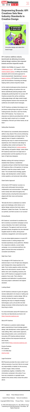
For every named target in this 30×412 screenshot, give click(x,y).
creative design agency (8, 71)
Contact (27, 401)
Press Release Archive (17, 395)
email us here (5, 353)
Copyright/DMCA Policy (7, 401)
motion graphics (21, 147)
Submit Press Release (9, 398)
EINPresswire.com (7, 69)
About (8, 395)
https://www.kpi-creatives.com (10, 316)
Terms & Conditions (21, 398)
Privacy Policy (19, 401)
